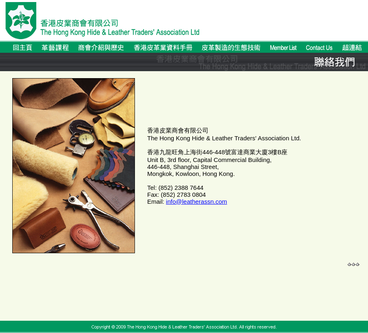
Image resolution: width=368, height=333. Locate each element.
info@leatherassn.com (196, 201)
